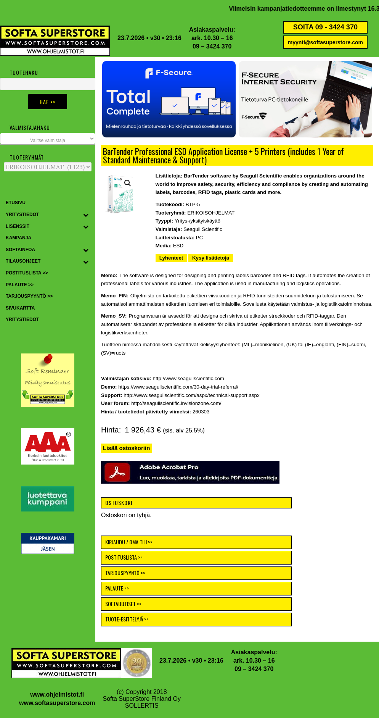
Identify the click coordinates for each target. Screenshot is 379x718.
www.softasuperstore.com (57, 703)
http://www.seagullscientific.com (188, 378)
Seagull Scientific (202, 229)
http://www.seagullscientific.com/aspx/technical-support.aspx (191, 395)
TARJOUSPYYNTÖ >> (125, 573)
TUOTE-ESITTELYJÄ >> (127, 619)
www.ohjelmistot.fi (57, 694)
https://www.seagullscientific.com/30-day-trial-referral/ (178, 387)
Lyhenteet (171, 258)
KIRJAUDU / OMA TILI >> (129, 542)
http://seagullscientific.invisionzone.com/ (176, 403)
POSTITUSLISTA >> (124, 557)
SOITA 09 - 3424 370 (325, 27)
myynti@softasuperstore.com (325, 42)
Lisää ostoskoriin (126, 448)
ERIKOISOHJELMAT (210, 213)
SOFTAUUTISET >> (123, 604)
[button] (169, 99)
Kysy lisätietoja (210, 258)
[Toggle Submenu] (86, 215)
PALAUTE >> (117, 588)
